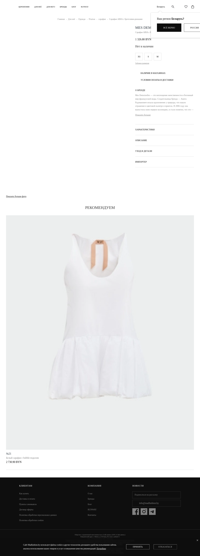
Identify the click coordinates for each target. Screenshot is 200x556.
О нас (90, 493)
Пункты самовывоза (28, 504)
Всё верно (169, 28)
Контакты (92, 515)
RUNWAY (85, 7)
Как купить (24, 493)
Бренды (63, 7)
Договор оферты (26, 509)
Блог (74, 7)
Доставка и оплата (27, 499)
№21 (8, 453)
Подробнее (101, 549)
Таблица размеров (142, 63)
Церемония (23, 7)
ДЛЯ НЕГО (50, 7)
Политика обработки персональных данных (38, 515)
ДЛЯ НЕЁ (38, 7)
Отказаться (165, 547)
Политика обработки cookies (31, 520)
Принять (138, 547)
